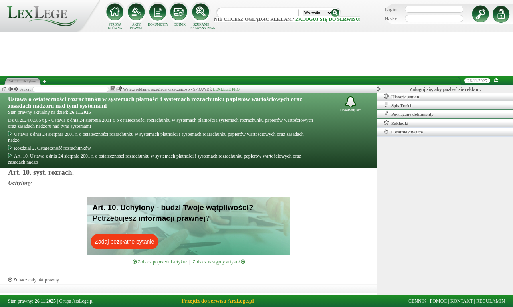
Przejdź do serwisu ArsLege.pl (217, 301)
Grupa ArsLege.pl (76, 301)
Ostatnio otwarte (403, 131)
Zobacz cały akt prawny (33, 280)
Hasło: (391, 19)
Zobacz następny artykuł (218, 262)
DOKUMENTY (158, 24)
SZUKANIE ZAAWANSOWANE (201, 26)
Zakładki (396, 122)
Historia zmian (401, 96)
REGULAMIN (490, 301)
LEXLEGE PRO (226, 89)
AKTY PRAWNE (136, 26)
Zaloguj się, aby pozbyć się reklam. (445, 89)
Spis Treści (397, 105)
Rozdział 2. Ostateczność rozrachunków (49, 148)
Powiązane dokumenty (409, 114)
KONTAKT (461, 301)
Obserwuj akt (350, 104)
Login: (391, 9)
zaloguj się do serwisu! (327, 19)
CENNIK (180, 24)
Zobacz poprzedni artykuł (160, 262)
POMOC (438, 301)
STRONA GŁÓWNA (115, 26)
